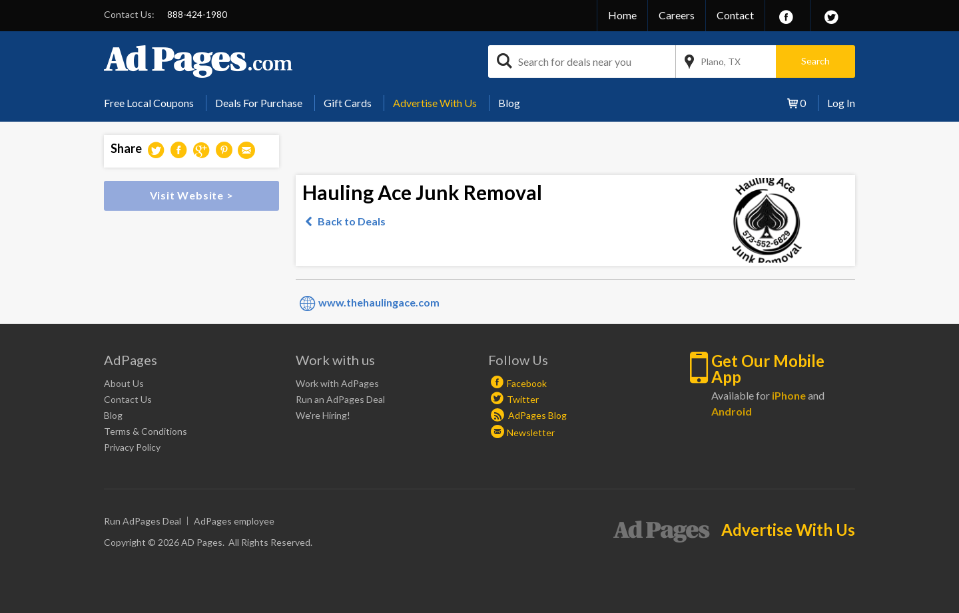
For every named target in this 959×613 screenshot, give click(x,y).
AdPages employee (234, 521)
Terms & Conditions (145, 431)
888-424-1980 (197, 14)
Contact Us (128, 399)
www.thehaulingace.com (379, 302)
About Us (124, 383)
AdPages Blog (529, 415)
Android (731, 411)
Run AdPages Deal (142, 521)
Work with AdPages (337, 383)
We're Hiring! (323, 415)
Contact (735, 15)
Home (622, 15)
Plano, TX (721, 61)
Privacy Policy (132, 447)
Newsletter (531, 432)
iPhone (789, 395)
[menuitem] (154, 103)
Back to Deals (352, 221)
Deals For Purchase (258, 102)
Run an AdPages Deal (340, 399)
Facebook (527, 383)
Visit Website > (192, 195)
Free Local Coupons (149, 102)
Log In (841, 102)
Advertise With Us (435, 102)
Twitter (523, 399)
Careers (677, 15)
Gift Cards (348, 102)
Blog (509, 102)
